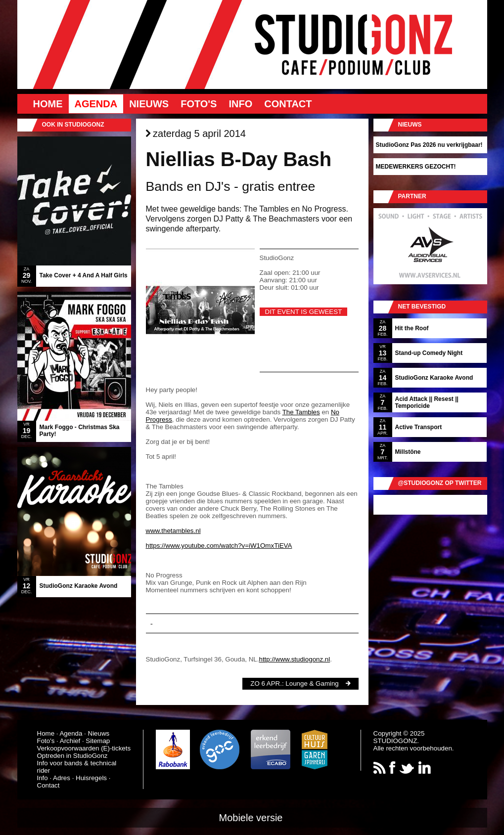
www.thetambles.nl (173, 530)
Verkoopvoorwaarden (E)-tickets (84, 748)
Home (48, 103)
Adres (61, 778)
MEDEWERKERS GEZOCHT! (416, 166)
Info (240, 103)
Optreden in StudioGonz (72, 755)
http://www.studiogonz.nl (294, 659)
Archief (70, 741)
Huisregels (91, 778)
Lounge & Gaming (311, 683)
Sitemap (98, 741)
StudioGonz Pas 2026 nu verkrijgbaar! (429, 144)
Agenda (96, 103)
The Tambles (301, 412)
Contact (288, 103)
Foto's (199, 103)
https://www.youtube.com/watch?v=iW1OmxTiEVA (219, 545)
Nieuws (149, 103)
